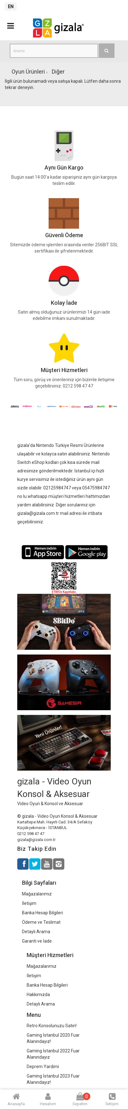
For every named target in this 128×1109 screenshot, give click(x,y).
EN (10, 6)
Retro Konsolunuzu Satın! (52, 1025)
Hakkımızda (38, 994)
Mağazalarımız (37, 893)
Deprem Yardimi (43, 1066)
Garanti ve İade (37, 941)
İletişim (29, 903)
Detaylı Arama (36, 931)
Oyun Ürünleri (28, 71)
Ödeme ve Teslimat (41, 922)
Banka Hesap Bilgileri (42, 912)
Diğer (58, 71)
